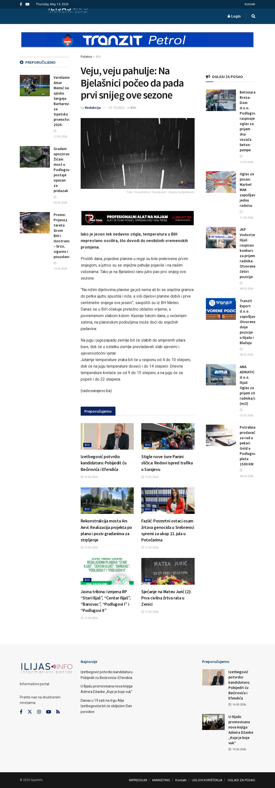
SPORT (67, 31)
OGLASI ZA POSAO (241, 780)
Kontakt (250, 4)
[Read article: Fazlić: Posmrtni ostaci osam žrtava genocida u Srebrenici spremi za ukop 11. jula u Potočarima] (168, 500)
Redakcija (93, 108)
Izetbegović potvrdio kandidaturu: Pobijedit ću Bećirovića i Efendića (103, 463)
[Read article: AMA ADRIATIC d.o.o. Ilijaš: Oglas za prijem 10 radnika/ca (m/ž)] (221, 375)
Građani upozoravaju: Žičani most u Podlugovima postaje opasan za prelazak (65, 169)
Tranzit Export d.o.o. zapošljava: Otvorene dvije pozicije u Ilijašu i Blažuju (249, 321)
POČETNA (31, 31)
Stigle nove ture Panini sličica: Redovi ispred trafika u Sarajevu (167, 463)
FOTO (131, 31)
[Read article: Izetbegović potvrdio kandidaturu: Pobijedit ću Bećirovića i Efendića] (107, 436)
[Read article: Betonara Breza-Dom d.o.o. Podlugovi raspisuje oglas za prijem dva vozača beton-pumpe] (221, 100)
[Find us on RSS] (58, 712)
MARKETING (161, 780)
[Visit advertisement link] (137, 44)
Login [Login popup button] (234, 16)
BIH (98, 57)
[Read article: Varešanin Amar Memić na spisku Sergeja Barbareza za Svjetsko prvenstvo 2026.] (35, 85)
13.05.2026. (150, 477)
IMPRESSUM (138, 780)
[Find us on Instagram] (39, 712)
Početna (86, 57)
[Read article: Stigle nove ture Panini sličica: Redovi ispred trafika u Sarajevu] (168, 436)
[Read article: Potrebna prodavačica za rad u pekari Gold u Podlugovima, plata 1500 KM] (221, 435)
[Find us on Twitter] (30, 712)
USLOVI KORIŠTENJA (207, 780)
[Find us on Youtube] (48, 712)
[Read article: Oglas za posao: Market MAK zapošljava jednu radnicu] (221, 182)
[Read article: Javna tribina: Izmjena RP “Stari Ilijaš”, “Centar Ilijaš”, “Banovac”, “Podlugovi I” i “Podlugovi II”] (107, 571)
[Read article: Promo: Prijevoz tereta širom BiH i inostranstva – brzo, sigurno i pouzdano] (35, 223)
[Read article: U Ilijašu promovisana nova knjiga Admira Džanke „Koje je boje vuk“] (213, 722)
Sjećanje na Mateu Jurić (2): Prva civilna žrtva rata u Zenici (166, 598)
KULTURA (89, 31)
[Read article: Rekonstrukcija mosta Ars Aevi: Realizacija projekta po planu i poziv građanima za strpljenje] (107, 500)
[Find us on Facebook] (21, 712)
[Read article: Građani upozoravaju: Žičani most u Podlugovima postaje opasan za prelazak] (35, 157)
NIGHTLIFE (112, 31)
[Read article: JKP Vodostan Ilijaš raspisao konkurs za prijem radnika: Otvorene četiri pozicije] (221, 237)
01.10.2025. (117, 108)
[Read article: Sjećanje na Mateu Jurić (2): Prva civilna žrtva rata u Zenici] (168, 571)
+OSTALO (149, 31)
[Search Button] (253, 16)
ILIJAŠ (50, 31)
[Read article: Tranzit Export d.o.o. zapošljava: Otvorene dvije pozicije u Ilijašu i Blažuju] (221, 309)
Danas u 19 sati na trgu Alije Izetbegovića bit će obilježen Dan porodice (106, 706)
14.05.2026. (89, 477)
